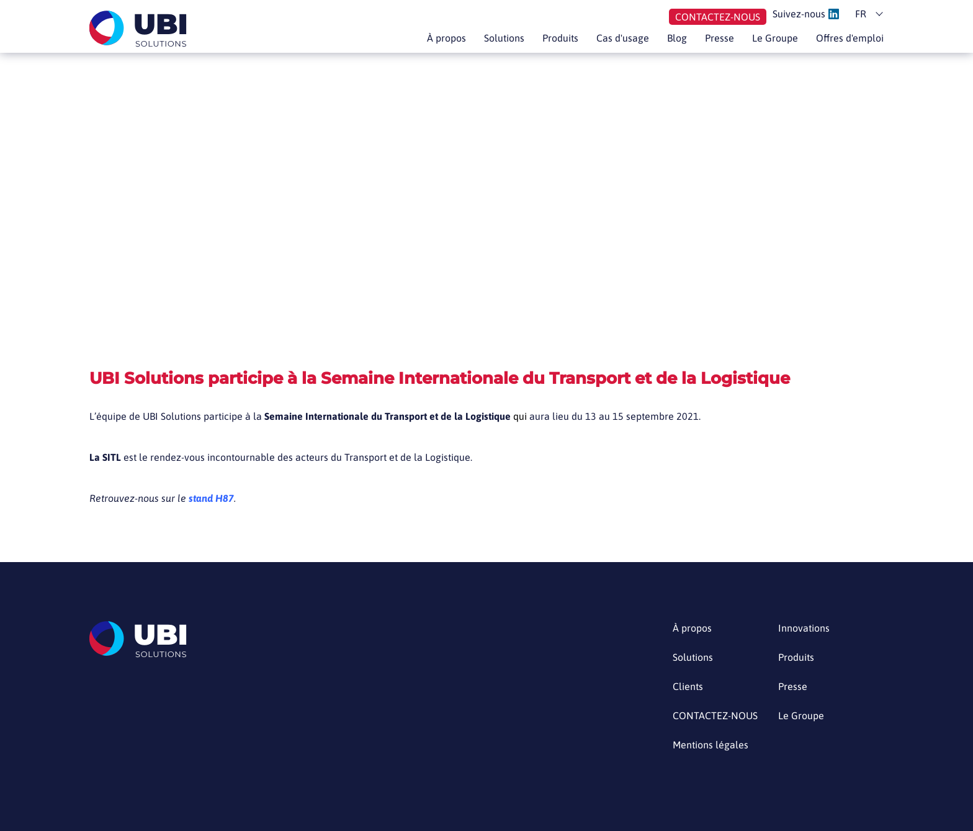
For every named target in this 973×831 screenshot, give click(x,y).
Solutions (504, 37)
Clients (688, 686)
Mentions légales (710, 745)
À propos (446, 37)
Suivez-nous (806, 14)
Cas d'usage (622, 37)
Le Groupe (775, 37)
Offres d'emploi (850, 37)
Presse (719, 37)
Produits (560, 37)
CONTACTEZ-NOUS (715, 716)
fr (860, 13)
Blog (677, 37)
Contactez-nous (717, 16)
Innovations (804, 628)
